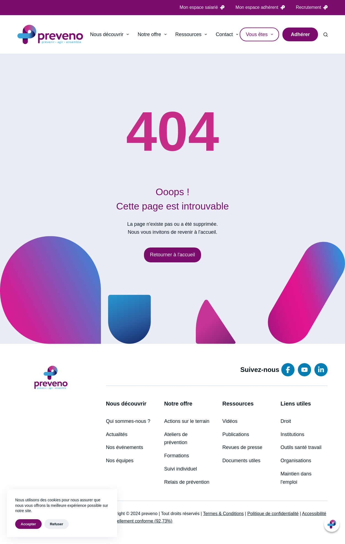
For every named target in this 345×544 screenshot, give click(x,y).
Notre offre (153, 34)
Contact (228, 34)
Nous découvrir (110, 34)
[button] (331, 524)
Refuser (56, 524)
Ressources (192, 34)
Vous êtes (260, 34)
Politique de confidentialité (273, 513)
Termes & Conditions (223, 513)
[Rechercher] (325, 34)
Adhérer (300, 34)
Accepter (28, 524)
